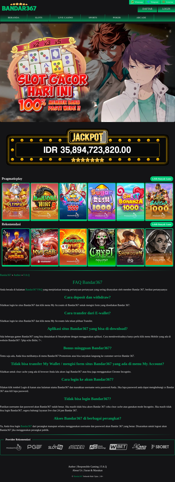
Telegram (152, 2)
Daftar (147, 9)
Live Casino (65, 17)
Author (17, 275)
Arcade (141, 17)
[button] (16, 202)
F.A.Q (26, 275)
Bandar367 (5, 275)
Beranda (13, 17)
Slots (38, 17)
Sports (93, 17)
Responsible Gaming (88, 466)
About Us (77, 470)
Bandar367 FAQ (33, 289)
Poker (117, 17)
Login (166, 9)
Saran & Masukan (93, 470)
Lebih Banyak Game (161, 179)
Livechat (167, 2)
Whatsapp (137, 2)
